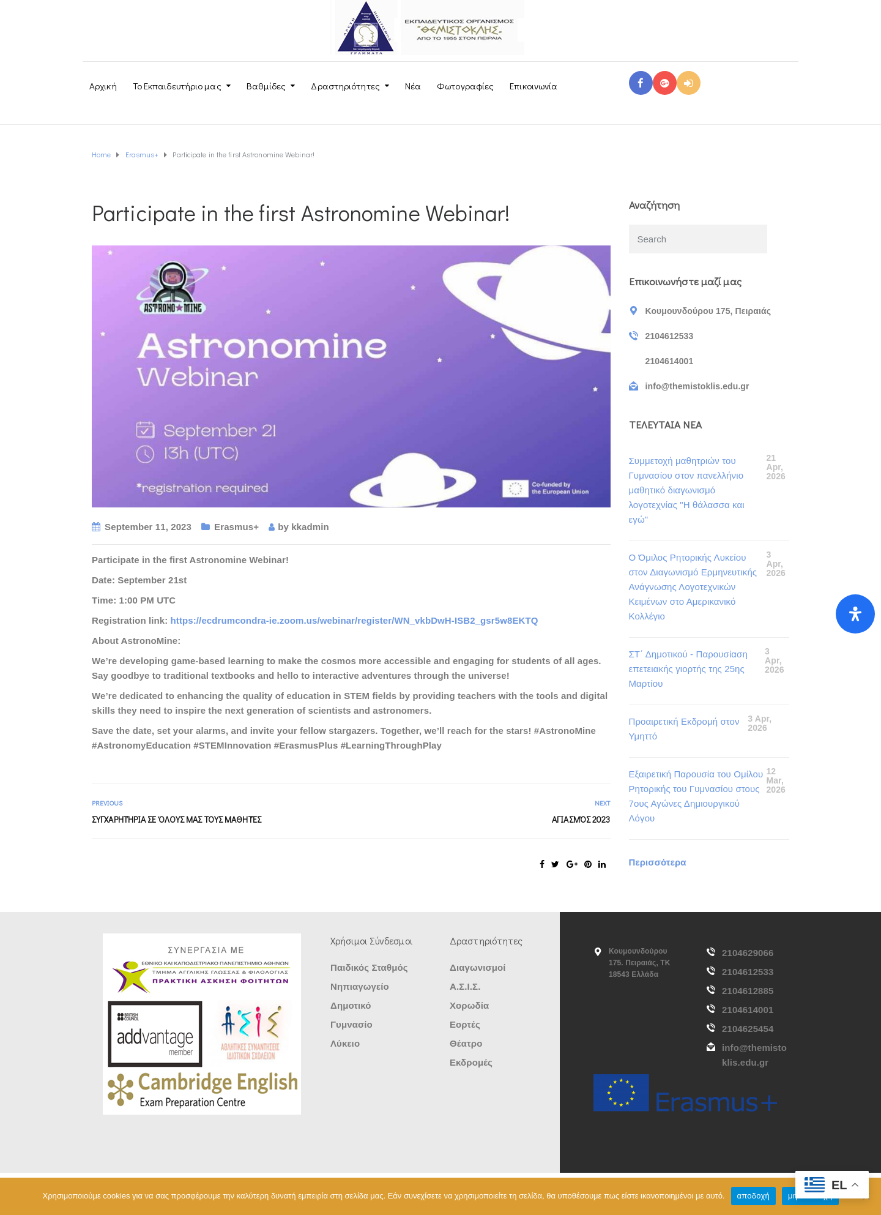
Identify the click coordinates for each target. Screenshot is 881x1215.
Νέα (413, 86)
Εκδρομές (471, 1062)
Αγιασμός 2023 (581, 819)
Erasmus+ (236, 527)
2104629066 (747, 953)
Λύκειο (345, 1043)
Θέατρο (466, 1043)
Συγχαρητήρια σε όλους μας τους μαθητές (176, 819)
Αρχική (103, 86)
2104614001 (747, 1009)
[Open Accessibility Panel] (855, 614)
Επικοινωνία (533, 86)
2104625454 (747, 1028)
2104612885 (747, 990)
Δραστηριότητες (345, 86)
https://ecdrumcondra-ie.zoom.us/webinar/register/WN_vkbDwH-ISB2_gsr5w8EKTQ (354, 620)
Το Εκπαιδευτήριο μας (177, 86)
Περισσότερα (657, 862)
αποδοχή (753, 1195)
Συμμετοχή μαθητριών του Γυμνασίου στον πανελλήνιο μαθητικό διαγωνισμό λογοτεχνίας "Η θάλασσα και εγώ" (687, 490)
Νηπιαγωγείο (359, 986)
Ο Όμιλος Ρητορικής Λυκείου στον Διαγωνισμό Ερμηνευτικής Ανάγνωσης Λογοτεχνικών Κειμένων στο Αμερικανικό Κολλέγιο (693, 586)
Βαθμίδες (266, 86)
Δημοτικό (350, 1005)
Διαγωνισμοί (478, 967)
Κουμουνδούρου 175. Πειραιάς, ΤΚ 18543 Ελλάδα (640, 963)
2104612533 (747, 971)
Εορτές (465, 1024)
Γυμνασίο (351, 1024)
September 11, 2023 (148, 527)
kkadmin (310, 527)
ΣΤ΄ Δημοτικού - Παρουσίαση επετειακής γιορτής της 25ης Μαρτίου (688, 669)
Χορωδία (469, 1005)
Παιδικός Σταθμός (369, 967)
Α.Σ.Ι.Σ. (465, 986)
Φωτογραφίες (465, 86)
